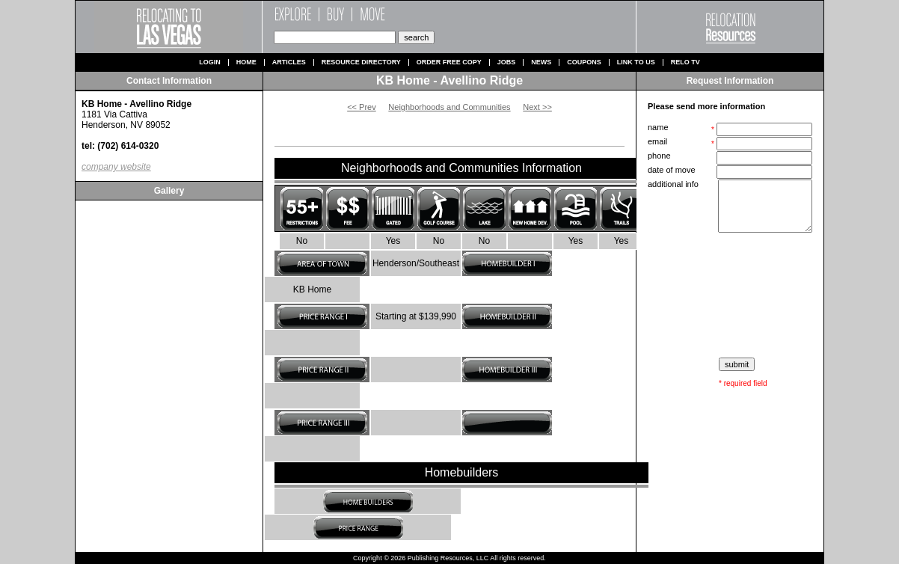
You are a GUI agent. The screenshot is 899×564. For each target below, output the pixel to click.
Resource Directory (361, 62)
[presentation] (731, 295)
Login (210, 62)
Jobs (506, 62)
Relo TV (685, 62)
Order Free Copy (449, 62)
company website (116, 167)
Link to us (636, 62)
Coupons (584, 62)
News (541, 62)
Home (246, 62)
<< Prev (361, 106)
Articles (289, 62)
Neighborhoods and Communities (449, 106)
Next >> (537, 106)
